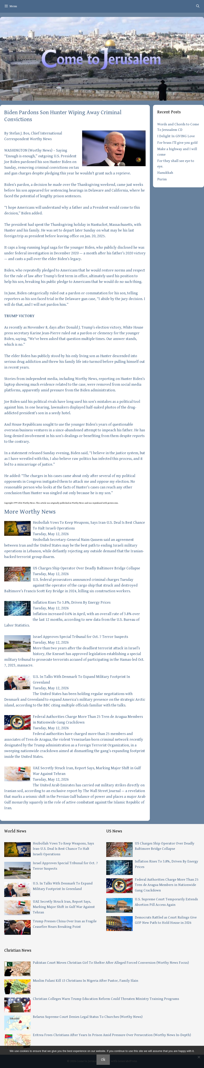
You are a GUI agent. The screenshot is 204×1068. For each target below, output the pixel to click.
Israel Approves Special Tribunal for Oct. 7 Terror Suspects (80, 637)
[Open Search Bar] (198, 6)
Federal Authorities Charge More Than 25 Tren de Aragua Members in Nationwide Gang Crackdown (166, 885)
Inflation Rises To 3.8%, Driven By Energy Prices (71, 602)
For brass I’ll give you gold (177, 143)
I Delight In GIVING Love (176, 136)
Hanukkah (165, 173)
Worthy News (40, 150)
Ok (103, 1059)
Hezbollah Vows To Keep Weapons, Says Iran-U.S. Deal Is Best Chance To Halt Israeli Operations (63, 848)
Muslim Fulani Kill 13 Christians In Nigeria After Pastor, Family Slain (85, 981)
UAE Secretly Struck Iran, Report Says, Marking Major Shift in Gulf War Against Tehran (64, 906)
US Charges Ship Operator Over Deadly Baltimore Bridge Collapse (86, 568)
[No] (199, 1057)
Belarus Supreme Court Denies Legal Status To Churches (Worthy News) (87, 1017)
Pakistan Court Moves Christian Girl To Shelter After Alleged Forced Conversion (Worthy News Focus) (111, 963)
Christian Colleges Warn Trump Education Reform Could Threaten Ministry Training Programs (106, 999)
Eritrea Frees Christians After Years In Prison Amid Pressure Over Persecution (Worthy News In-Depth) (112, 1035)
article (43, 503)
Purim (162, 179)
